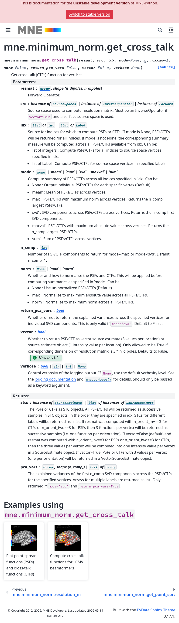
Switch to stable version (89, 14)
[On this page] (171, 30)
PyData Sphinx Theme (156, 610)
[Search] (160, 30)
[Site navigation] (8, 30)
